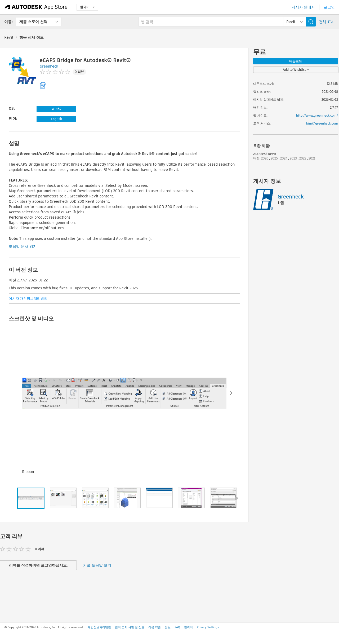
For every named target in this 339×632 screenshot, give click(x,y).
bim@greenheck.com (322, 123)
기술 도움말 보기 (97, 565)
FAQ (177, 627)
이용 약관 (154, 627)
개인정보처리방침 (99, 627)
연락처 (188, 627)
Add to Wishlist (296, 69)
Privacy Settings (208, 627)
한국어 (87, 7)
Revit (9, 37)
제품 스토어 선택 (33, 21)
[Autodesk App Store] (36, 7)
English (56, 119)
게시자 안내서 (303, 7)
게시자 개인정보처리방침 (28, 298)
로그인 (329, 7)
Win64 (56, 109)
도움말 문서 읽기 (23, 246)
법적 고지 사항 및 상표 (129, 627)
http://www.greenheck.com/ (317, 115)
